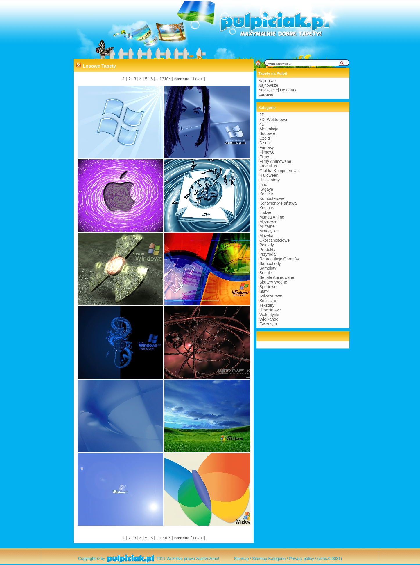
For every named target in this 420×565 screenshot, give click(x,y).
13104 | (165, 79)
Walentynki (269, 314)
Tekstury (266, 305)
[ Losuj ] (198, 79)
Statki (264, 291)
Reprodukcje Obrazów (279, 259)
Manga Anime (271, 217)
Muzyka (266, 235)
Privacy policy (301, 558)
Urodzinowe (270, 310)
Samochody (270, 263)
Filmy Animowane (275, 161)
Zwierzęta (268, 324)
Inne (263, 184)
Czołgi (265, 138)
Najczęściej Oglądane (277, 90)
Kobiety (266, 194)
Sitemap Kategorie (269, 558)
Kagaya (266, 189)
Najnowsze (268, 85)
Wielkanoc (268, 319)
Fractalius (268, 166)
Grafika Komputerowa (279, 170)
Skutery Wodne (273, 282)
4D (262, 124)
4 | (141, 79)
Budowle (267, 133)
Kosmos (266, 207)
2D (262, 115)
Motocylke (268, 231)
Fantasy (266, 147)
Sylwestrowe (270, 296)
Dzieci (264, 142)
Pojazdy (266, 245)
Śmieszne (268, 300)
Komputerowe (271, 198)
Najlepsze (267, 80)
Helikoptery (269, 180)
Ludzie (265, 212)
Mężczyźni (268, 221)
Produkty (267, 249)
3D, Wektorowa (273, 119)
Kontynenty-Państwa (278, 203)
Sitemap (241, 558)
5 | (146, 79)
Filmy (264, 156)
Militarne (267, 226)
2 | (130, 79)
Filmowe (266, 152)
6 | (152, 79)
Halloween (268, 175)
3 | (135, 79)
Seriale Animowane (276, 277)
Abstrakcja (268, 129)
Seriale (265, 272)
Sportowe (268, 286)
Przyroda (267, 254)
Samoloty (267, 268)
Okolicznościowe (274, 240)
